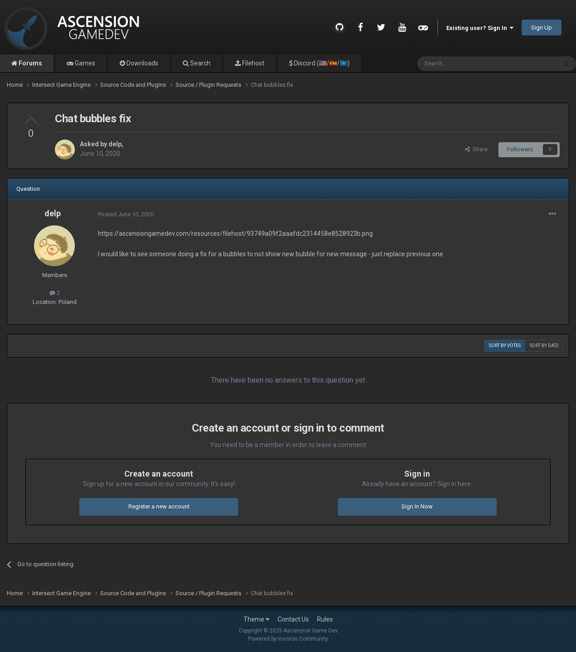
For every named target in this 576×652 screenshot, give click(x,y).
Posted (126, 214)
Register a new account (159, 506)
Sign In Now (417, 506)
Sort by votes (505, 345)
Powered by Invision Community (288, 639)
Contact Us (293, 619)
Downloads (141, 63)
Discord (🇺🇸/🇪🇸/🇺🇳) (321, 63)
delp (115, 144)
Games (84, 63)
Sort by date (544, 345)
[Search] (465, 63)
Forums (29, 63)
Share (476, 149)
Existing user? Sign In (479, 28)
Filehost (252, 63)
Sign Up (541, 27)
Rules (325, 619)
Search (199, 63)
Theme (256, 619)
